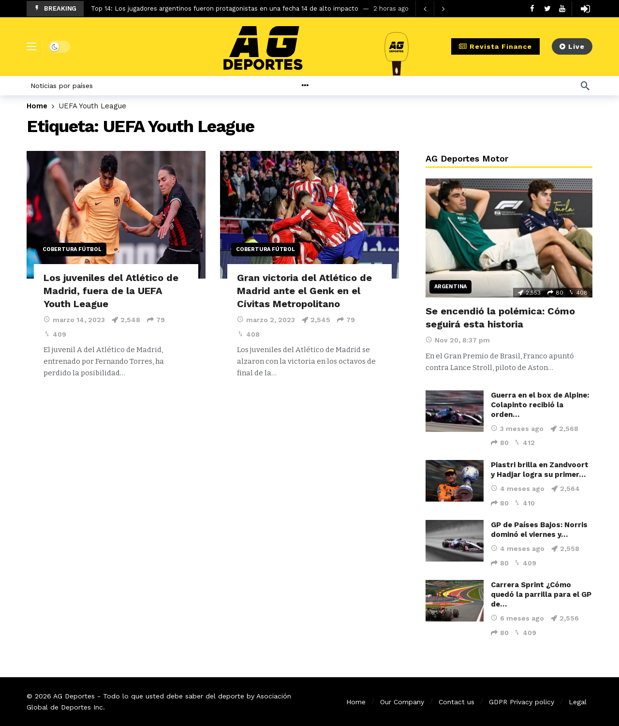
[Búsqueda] (585, 85)
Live (572, 46)
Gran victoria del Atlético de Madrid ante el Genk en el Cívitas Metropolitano (304, 291)
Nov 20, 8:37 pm (458, 340)
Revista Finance (495, 46)
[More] (328, 85)
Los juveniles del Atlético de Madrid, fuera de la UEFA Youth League (111, 291)
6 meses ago (517, 618)
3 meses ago (517, 428)
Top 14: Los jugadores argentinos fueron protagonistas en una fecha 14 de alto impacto (224, 8)
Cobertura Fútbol (72, 249)
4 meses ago (518, 488)
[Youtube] (562, 8)
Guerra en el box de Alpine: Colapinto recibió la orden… (540, 405)
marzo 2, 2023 (266, 320)
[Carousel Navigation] (433, 8)
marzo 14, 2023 (74, 320)
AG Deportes (74, 696)
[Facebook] (532, 8)
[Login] (585, 8)
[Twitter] (547, 8)
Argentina (450, 286)
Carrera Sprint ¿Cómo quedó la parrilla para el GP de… (541, 594)
